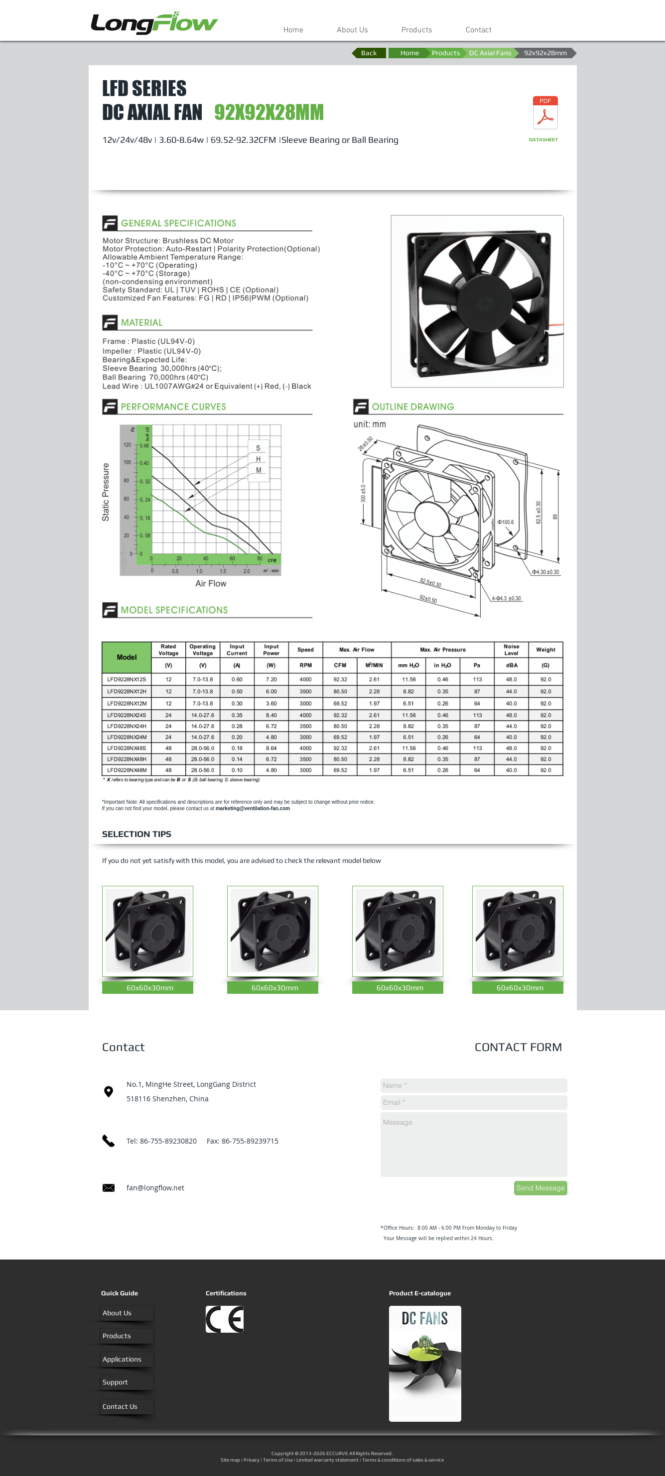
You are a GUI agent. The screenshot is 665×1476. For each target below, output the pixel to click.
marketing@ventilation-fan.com (253, 808)
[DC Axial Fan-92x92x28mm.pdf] (545, 114)
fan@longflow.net (155, 1187)
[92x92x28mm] (545, 53)
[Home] (410, 53)
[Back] (369, 53)
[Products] (446, 53)
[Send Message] (540, 1188)
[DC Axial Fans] (490, 53)
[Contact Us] (127, 1406)
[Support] (127, 1382)
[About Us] (127, 1313)
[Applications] (127, 1359)
